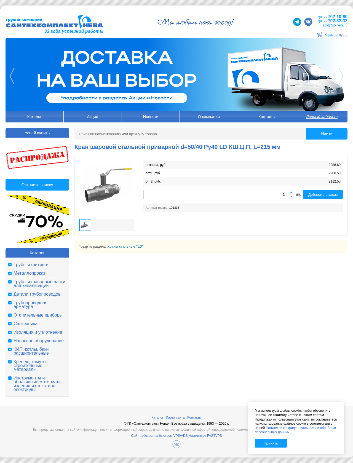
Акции (92, 116)
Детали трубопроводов (37, 294)
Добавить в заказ (323, 194)
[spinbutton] (218, 194)
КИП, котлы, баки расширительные (31, 351)
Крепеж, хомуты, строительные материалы (30, 365)
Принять (271, 443)
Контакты (267, 116)
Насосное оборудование (39, 341)
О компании (209, 116)
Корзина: (336, 35)
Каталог (34, 116)
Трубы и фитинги (31, 265)
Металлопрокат (29, 273)
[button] (291, 192)
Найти (326, 133)
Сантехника (26, 324)
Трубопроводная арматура (30, 305)
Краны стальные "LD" (126, 246)
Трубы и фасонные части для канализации (39, 284)
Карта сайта (175, 417)
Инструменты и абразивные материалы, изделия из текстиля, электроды (39, 384)
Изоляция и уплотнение (38, 332)
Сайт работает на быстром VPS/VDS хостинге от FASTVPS (176, 436)
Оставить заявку (37, 184)
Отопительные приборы (38, 315)
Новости (151, 116)
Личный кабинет (322, 116)
